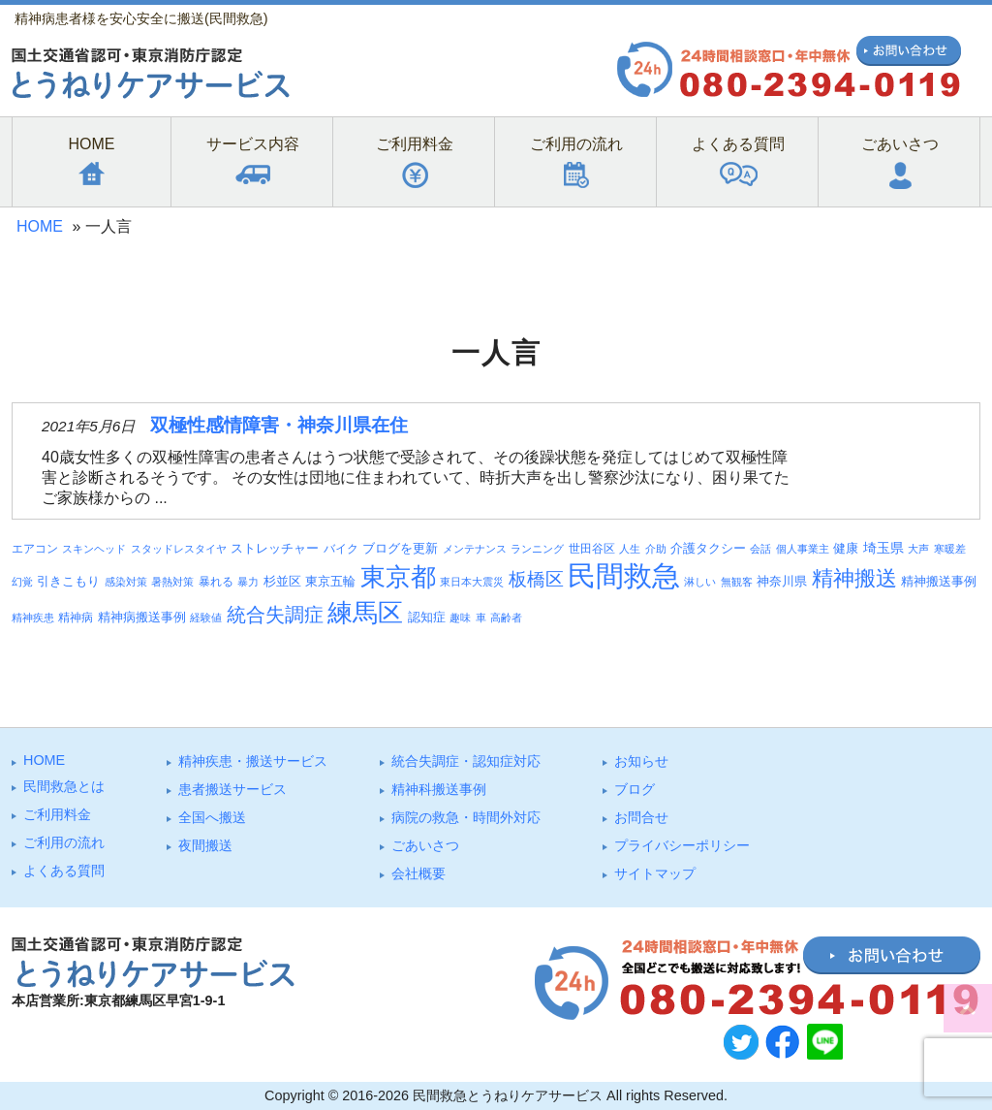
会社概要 (418, 873)
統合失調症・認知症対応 (466, 761)
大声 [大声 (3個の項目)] (918, 549)
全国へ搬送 (212, 817)
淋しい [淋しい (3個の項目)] (700, 581)
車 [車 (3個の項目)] (481, 617)
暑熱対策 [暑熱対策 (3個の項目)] (172, 581)
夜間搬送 (205, 845)
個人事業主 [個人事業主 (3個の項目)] (802, 549)
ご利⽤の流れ (64, 842)
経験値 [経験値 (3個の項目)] (206, 617)
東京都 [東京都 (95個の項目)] (398, 576)
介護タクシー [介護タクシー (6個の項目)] (708, 548)
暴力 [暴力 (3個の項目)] (248, 581)
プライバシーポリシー (682, 845)
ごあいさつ (425, 845)
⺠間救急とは (64, 786)
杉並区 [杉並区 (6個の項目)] (282, 581)
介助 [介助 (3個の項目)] (655, 549)
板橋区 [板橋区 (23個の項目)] (536, 578)
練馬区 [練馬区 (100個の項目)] (365, 612)
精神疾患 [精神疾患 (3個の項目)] (33, 617)
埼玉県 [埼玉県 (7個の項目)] (883, 547)
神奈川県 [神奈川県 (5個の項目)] (782, 581)
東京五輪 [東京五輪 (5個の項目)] (330, 581)
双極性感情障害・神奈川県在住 (279, 425)
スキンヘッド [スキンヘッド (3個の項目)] (94, 549)
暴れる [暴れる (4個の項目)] (216, 581)
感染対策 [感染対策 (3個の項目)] (126, 581)
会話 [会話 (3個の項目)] (760, 549)
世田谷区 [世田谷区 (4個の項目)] (592, 548)
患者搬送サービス (232, 789)
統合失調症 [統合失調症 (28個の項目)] (275, 614)
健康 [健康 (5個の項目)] (845, 548)
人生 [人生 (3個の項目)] (629, 549)
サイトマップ (655, 873)
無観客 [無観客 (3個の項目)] (737, 581)
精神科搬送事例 (438, 789)
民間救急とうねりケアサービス (508, 1095)
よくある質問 (64, 870)
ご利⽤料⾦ (57, 814)
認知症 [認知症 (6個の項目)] (427, 617)
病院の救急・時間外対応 (466, 817)
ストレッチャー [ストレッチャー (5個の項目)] (275, 548)
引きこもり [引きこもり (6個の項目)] (68, 581)
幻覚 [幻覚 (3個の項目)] (22, 581)
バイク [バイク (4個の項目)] (341, 548)
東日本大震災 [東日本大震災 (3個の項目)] (472, 581)
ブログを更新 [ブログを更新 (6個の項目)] (400, 548)
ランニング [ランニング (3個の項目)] (537, 549)
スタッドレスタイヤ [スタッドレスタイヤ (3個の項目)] (179, 549)
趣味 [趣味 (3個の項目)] (460, 617)
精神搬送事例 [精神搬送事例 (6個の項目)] (938, 581)
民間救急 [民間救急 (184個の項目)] (624, 575)
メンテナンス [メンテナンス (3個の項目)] (475, 549)
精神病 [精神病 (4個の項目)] (75, 617)
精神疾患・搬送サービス (252, 761)
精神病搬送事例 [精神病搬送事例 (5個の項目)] (142, 617)
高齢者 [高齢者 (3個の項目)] (506, 617)
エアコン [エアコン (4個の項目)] (35, 548)
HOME (39, 226)
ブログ (634, 789)
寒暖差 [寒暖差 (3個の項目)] (950, 549)
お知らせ (641, 761)
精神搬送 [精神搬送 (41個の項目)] (854, 578)
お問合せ (641, 817)
